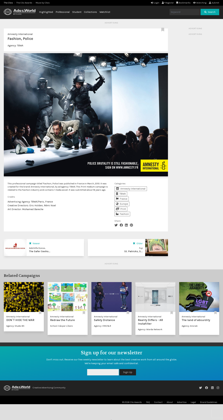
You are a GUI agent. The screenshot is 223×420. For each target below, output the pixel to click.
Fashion (122, 213)
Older (138, 243)
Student (76, 11)
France (121, 198)
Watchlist (104, 11)
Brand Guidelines (208, 402)
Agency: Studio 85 (15, 326)
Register (168, 2)
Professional (63, 11)
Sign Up (127, 372)
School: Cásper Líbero (61, 326)
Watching (199, 2)
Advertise (181, 402)
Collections (90, 11)
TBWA (20, 45)
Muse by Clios (43, 2)
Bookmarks (183, 2)
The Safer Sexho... (39, 251)
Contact (158, 402)
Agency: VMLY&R (102, 326)
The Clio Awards (24, 2)
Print (121, 208)
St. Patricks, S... (133, 251)
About (170, 402)
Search (209, 11)
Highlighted (46, 11)
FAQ (148, 402)
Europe (122, 203)
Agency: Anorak (190, 326)
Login (155, 2)
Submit (214, 2)
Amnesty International (20, 34)
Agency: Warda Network (150, 329)
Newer (34, 243)
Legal (193, 402)
